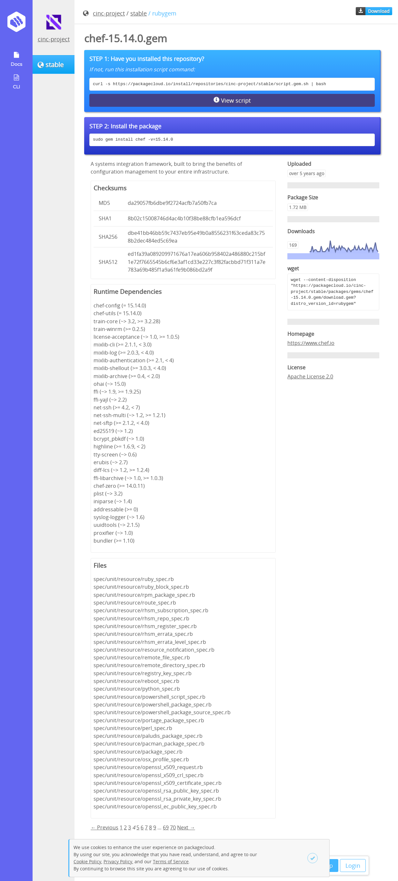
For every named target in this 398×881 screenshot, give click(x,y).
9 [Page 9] (154, 827)
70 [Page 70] (173, 827)
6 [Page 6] (142, 827)
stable (138, 13)
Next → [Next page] (186, 827)
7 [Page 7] (146, 827)
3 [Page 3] (129, 827)
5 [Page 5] (137, 827)
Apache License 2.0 (310, 376)
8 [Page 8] (150, 827)
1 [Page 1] (121, 827)
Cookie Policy (87, 861)
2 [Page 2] (125, 827)
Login (352, 865)
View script (232, 100)
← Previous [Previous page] (104, 827)
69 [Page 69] (166, 827)
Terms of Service (171, 861)
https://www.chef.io (310, 342)
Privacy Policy (118, 861)
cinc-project (54, 39)
